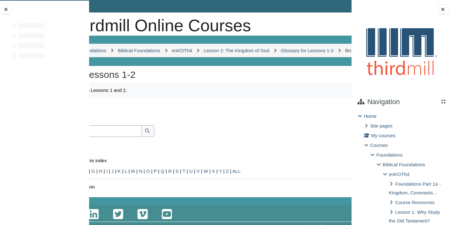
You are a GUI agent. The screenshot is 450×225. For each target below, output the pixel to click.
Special (105, 205)
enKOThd (399, 174)
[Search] (156, 165)
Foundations (389, 155)
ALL (304, 205)
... (331, 145)
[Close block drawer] (443, 9)
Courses (379, 145)
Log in (333, 6)
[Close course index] (7, 9)
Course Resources (414, 202)
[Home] (110, 23)
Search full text (126, 173)
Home (370, 116)
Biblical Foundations (403, 164)
